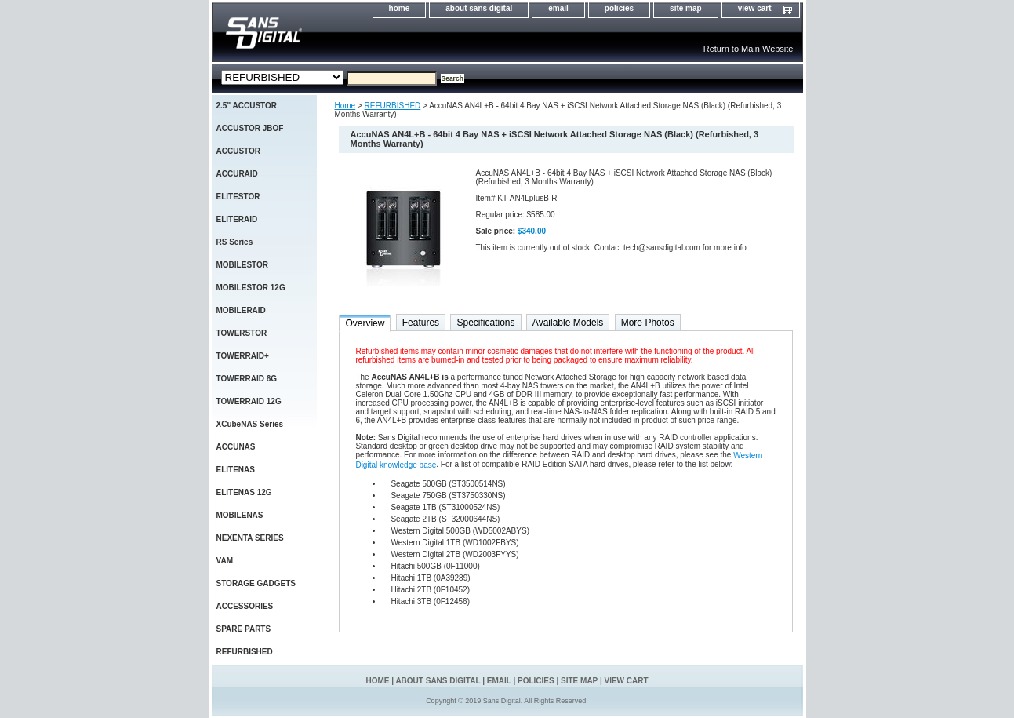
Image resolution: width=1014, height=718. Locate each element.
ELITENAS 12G (244, 492)
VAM (224, 560)
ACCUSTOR (238, 151)
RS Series (234, 242)
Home (345, 105)
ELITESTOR (238, 196)
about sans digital (478, 8)
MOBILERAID (241, 310)
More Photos (647, 322)
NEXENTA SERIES (250, 538)
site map (686, 8)
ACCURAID (237, 173)
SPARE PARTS (243, 629)
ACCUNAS (236, 447)
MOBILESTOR (242, 265)
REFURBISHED (393, 105)
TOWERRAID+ (242, 356)
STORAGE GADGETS (256, 583)
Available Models (568, 322)
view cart (755, 8)
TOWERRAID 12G (249, 401)
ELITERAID (237, 219)
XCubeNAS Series (250, 424)
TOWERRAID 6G (247, 378)
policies (619, 8)
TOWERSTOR (241, 333)
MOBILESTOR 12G (250, 287)
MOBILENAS (239, 515)
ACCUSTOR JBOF (250, 128)
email (558, 8)
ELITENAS (235, 469)
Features (420, 322)
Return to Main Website (748, 48)
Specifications (485, 322)
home (399, 8)
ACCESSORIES (245, 606)
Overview (364, 323)
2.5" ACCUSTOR (247, 105)
